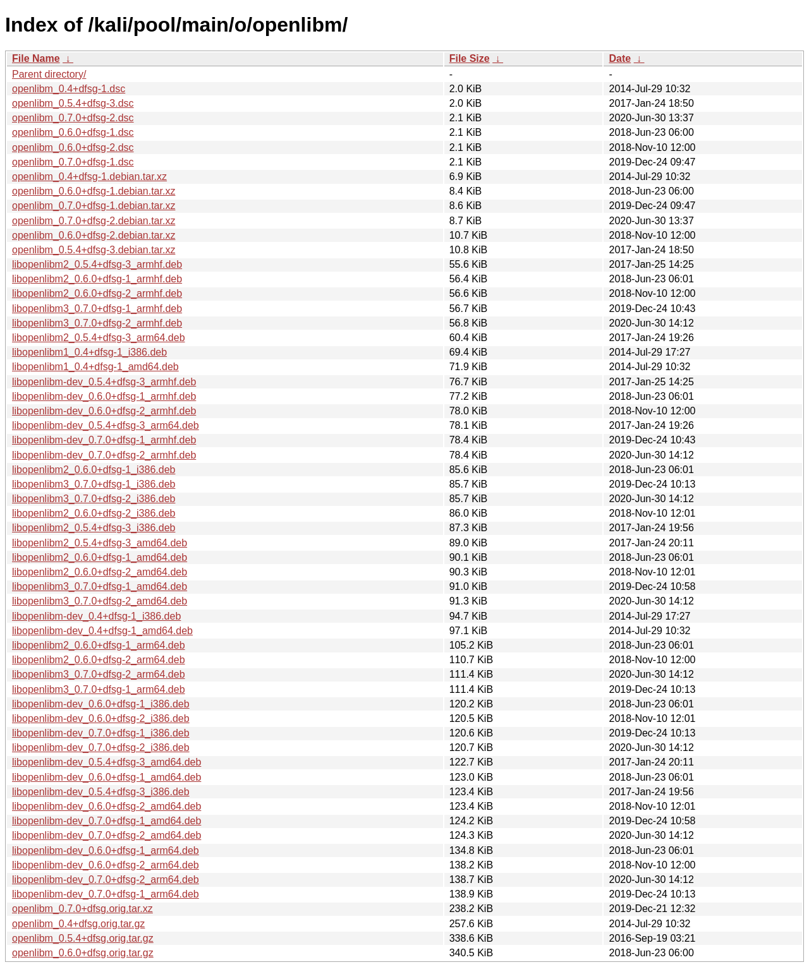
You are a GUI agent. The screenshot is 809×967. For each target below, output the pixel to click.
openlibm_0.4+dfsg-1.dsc (68, 88)
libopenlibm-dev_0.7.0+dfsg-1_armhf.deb (104, 440)
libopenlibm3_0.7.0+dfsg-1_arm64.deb (98, 689)
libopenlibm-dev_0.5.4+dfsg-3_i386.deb (101, 791)
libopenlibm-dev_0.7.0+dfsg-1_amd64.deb (106, 820)
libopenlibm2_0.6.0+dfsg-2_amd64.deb (99, 572)
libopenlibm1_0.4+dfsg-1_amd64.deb (95, 366)
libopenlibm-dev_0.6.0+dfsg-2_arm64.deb (105, 865)
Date (620, 58)
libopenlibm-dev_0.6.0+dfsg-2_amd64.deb (106, 806)
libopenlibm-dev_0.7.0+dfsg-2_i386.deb (101, 747)
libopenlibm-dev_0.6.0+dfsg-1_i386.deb (101, 704)
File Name (36, 58)
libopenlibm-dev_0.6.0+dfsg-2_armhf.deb (104, 410)
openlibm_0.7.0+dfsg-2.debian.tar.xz (93, 220)
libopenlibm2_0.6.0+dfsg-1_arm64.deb (98, 645)
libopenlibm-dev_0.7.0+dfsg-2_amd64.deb (106, 835)
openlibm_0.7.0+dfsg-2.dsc (73, 117)
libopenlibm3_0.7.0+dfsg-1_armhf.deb (97, 308)
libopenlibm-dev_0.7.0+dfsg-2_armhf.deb (104, 455)
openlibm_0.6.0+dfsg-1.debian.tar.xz (93, 191)
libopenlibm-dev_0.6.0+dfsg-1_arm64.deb (105, 850)
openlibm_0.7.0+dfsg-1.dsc (73, 162)
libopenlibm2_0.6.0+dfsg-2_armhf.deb (97, 293)
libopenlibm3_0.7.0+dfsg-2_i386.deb (93, 498)
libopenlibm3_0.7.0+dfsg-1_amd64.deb (99, 586)
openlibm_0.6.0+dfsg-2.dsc (73, 147)
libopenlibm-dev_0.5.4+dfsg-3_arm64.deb (105, 425)
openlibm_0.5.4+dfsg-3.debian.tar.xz (93, 249)
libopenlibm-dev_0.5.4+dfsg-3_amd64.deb (106, 762)
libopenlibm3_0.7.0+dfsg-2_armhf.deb (97, 323)
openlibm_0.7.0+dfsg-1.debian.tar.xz (93, 205)
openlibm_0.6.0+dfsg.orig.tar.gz (83, 952)
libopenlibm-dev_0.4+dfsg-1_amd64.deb (102, 630)
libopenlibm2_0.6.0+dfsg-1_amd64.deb (99, 557)
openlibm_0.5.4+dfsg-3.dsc (73, 103)
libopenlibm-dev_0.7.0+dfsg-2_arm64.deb (105, 879)
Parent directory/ (49, 74)
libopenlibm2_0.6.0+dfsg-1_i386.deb (93, 469)
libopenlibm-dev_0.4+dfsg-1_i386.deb (96, 616)
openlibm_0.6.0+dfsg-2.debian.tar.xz (93, 235)
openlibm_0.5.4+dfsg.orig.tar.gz (83, 938)
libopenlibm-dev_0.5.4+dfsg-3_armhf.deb (104, 381)
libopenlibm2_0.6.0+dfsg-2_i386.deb (93, 513)
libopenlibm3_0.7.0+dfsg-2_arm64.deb (98, 674)
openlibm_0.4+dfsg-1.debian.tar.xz (89, 176)
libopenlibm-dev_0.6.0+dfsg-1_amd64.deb (106, 777)
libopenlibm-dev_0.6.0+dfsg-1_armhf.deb (104, 396)
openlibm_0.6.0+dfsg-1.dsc (73, 132)
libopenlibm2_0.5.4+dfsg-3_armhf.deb (97, 264)
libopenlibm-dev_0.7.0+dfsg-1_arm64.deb (105, 894)
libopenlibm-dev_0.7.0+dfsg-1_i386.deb (101, 733)
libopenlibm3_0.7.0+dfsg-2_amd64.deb (99, 601)
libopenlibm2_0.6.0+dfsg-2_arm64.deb (98, 659)
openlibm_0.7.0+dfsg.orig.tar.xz (82, 908)
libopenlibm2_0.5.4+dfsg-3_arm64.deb (98, 337)
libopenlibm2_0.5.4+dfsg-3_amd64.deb (99, 543)
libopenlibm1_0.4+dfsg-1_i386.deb (89, 352)
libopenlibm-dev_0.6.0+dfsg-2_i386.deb (101, 718)
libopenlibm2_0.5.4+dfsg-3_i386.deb (93, 527)
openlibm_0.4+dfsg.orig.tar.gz (78, 923)
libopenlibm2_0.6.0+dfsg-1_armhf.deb (97, 278)
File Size (469, 58)
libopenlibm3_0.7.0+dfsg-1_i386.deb (93, 484)
